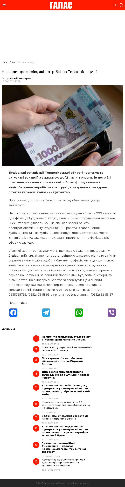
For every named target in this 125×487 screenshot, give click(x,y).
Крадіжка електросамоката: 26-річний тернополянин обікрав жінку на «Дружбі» (66, 404)
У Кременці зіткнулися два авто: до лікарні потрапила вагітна (65, 417)
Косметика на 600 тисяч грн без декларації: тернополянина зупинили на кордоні (63, 462)
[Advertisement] (62, 36)
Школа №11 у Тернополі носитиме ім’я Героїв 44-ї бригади (67, 349)
